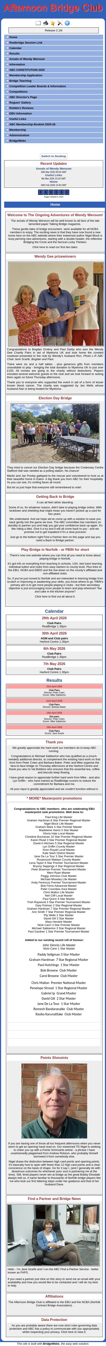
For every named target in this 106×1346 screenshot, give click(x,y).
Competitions (17, 91)
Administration (17, 135)
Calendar (13, 48)
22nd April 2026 (54, 701)
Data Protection (54, 1320)
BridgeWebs (16, 140)
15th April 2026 (54, 727)
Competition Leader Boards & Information (36, 86)
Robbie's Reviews (20, 108)
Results (13, 53)
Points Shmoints (54, 1058)
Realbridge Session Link (24, 42)
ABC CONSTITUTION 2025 (25, 69)
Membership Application (24, 75)
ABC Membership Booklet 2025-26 (30, 124)
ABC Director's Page (21, 97)
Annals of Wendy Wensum (25, 59)
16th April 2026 (54, 713)
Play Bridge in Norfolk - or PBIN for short (55, 549)
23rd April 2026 (54, 686)
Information (15, 64)
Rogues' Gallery (18, 102)
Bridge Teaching (19, 80)
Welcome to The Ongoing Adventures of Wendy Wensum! (55, 215)
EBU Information (19, 113)
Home (11, 37)
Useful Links (16, 119)
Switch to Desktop (53, 156)
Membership (16, 129)
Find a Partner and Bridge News (54, 1199)
